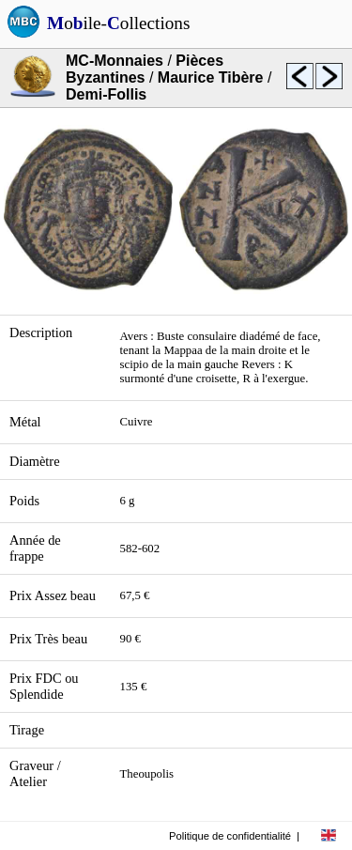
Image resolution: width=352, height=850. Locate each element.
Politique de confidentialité (230, 836)
